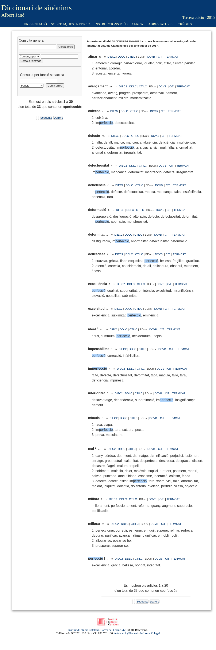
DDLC (121, 56)
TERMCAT (171, 56)
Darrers (58, 117)
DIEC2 (112, 56)
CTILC (132, 56)
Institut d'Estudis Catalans (83, 630)
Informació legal (150, 633)
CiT (160, 56)
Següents (46, 117)
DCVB (151, 56)
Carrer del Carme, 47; (113, 630)
